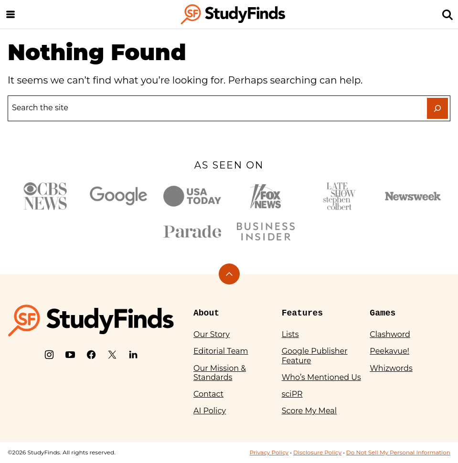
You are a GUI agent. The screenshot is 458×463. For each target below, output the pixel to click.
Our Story (211, 334)
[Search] (447, 14)
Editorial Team (220, 351)
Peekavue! (389, 351)
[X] (112, 354)
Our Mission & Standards (219, 373)
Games (382, 313)
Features (302, 313)
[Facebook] (91, 354)
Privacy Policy (268, 452)
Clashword (390, 334)
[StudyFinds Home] (233, 14)
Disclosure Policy (317, 452)
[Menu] (10, 14)
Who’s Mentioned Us (321, 377)
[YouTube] (70, 354)
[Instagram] (49, 354)
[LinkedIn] (133, 354)
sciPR (292, 394)
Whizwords (391, 368)
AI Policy (209, 410)
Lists (290, 334)
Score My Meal (309, 410)
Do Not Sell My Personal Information (398, 452)
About (206, 313)
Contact (208, 394)
